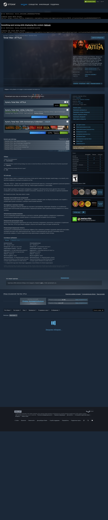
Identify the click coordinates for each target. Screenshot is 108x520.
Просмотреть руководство (80, 194)
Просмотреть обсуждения (79, 200)
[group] (54, 317)
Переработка (65, 509)
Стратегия (76, 85)
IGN (7, 172)
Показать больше (38, 115)
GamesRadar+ (9, 162)
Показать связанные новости (80, 198)
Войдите (7, 91)
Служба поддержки (54, 509)
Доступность (70, 503)
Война (88, 85)
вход (98, 1)
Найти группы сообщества (79, 203)
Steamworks (31, 509)
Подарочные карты (76, 509)
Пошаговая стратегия (95, 85)
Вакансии (23, 509)
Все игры (5, 37)
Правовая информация (59, 503)
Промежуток (32, 312)
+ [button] (101, 85)
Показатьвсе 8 (100, 172)
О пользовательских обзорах (89, 296)
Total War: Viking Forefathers (35, 113)
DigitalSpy (8, 167)
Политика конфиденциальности (44, 503)
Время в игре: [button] (43, 317)
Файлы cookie (25, 505)
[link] (53, 119)
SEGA (86, 78)
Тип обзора (7, 312)
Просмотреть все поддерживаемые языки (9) (83, 138)
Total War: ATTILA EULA (78, 121)
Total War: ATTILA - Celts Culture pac (23, 115)
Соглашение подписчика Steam (82, 503)
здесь (41, 285)
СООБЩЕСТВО (33, 4)
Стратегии (11, 37)
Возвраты (17, 505)
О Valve (17, 509)
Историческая (82, 85)
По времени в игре (43, 312)
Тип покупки (16, 312)
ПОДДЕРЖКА (54, 4)
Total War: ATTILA (23, 113)
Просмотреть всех (65, 280)
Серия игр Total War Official (21, 37)
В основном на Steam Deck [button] (56, 317)
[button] (88, 121)
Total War (80, 186)
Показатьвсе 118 (100, 160)
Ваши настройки (101, 296)
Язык (24, 312)
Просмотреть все (63, 141)
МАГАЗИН (24, 4)
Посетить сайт (77, 191)
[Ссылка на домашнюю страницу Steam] (10, 5)
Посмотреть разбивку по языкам (73, 296)
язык (102, 1)
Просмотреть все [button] (63, 152)
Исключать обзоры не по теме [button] (30, 317)
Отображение (54, 312)
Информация (44, 4)
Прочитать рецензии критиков (88, 216)
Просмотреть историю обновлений (81, 196)
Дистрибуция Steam (42, 509)
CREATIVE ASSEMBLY (90, 76)
